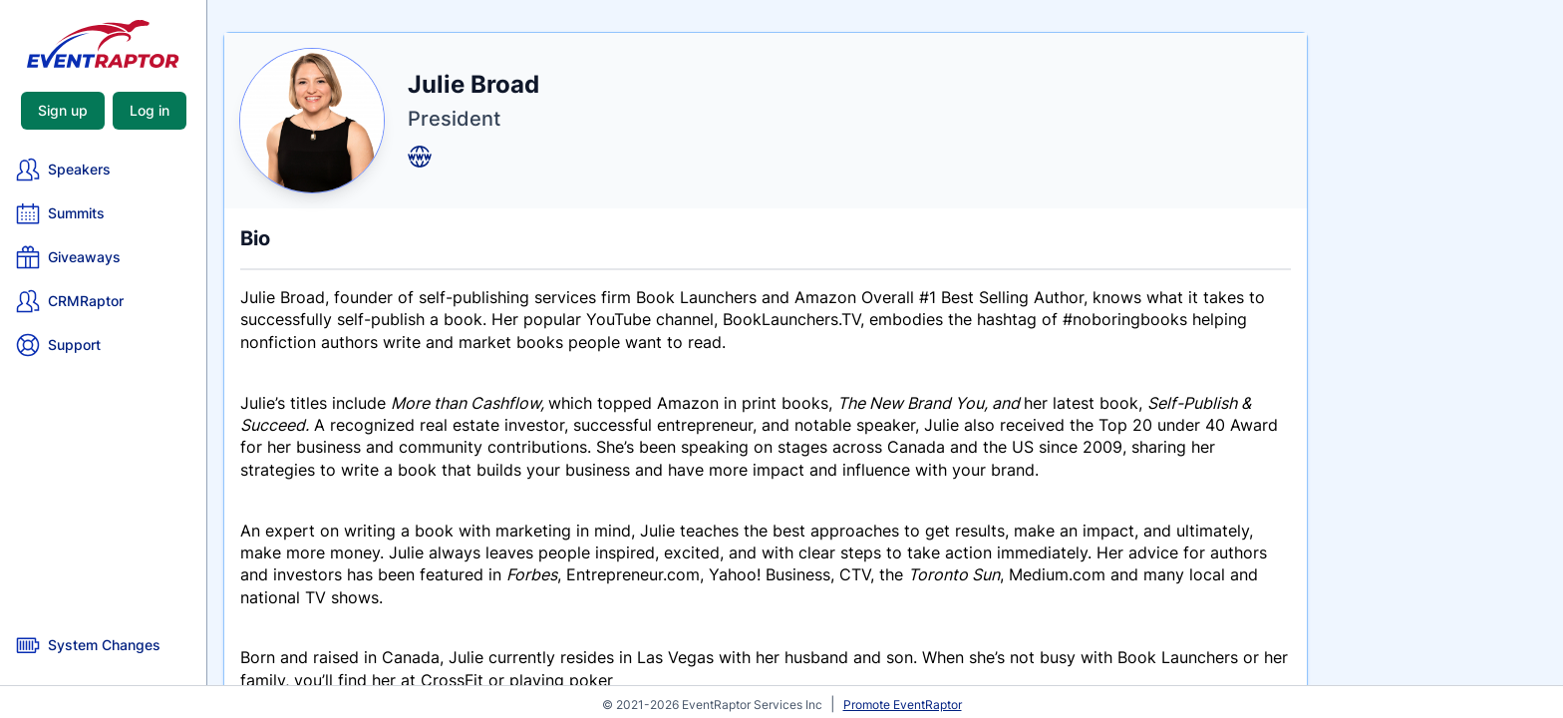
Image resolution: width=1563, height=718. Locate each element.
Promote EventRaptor (902, 704)
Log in (149, 110)
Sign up (63, 110)
